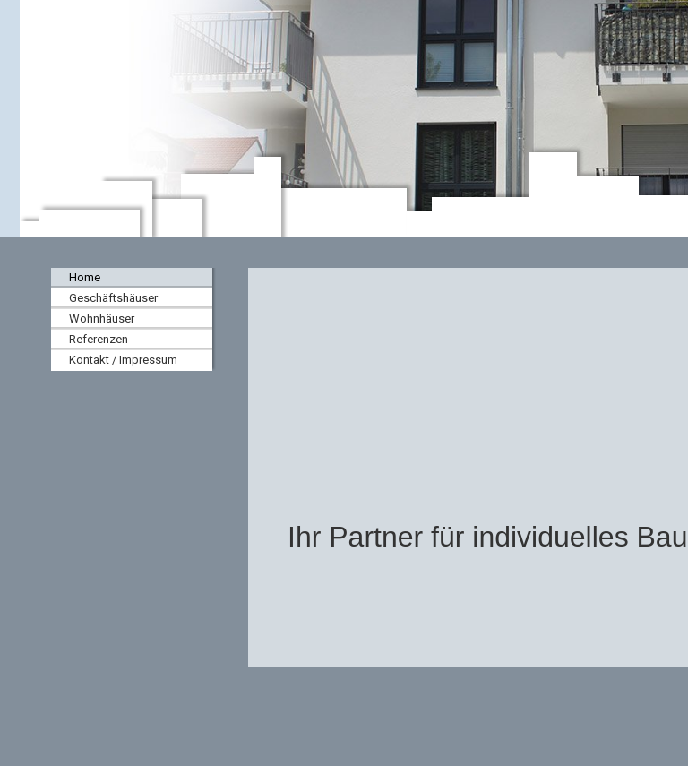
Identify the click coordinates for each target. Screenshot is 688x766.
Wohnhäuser (101, 318)
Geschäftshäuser (113, 298)
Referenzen (98, 339)
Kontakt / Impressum (123, 359)
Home (84, 277)
